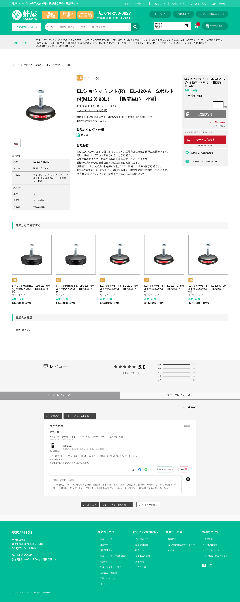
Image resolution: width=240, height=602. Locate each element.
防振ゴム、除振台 (108, 573)
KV (46, 43)
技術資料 (139, 561)
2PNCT (199, 40)
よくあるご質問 (198, 3)
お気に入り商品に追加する (202, 153)
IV (59, 40)
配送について (178, 3)
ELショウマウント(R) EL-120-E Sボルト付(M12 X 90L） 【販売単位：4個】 (119, 289)
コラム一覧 (140, 567)
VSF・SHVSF (57, 43)
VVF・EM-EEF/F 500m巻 (97, 40)
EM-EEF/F (76, 40)
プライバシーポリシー (215, 550)
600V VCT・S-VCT (183, 40)
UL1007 (189, 43)
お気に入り (173, 539)
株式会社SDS (22, 532)
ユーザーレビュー (60, 395)
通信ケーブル (106, 544)
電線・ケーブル (107, 539)
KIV (218, 40)
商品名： (87, 437)
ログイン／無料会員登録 (212, 14)
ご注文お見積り (215, 26)
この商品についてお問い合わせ (204, 161)
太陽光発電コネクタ (161, 40)
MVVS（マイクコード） (120, 43)
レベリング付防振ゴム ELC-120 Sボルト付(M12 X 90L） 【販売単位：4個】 (31, 289)
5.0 (142, 366)
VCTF (210, 40)
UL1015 (200, 43)
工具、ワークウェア (109, 578)
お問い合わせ (218, 3)
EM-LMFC (118, 40)
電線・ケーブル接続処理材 (113, 556)
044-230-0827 (117, 13)
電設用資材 (105, 561)
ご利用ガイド (159, 3)
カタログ (86, 135)
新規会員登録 (141, 544)
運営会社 (208, 539)
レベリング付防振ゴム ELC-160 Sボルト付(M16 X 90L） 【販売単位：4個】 (75, 289)
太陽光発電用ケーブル (137, 40)
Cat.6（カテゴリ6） (68, 46)
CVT (38, 40)
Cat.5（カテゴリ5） (45, 46)
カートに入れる (205, 139)
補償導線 (72, 43)
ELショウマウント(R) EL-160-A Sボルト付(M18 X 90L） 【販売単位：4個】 (207, 289)
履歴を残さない (23, 330)
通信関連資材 (106, 550)
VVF (65, 40)
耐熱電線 (84, 43)
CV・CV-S (49, 40)
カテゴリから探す (27, 27)
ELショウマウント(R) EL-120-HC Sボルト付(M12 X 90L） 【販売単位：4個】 (164, 289)
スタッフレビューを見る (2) (92, 110)
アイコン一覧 (91, 78)
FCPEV (139, 43)
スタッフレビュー (180, 395)
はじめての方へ (160, 14)
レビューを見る (109, 105)
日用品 (103, 584)
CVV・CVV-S (99, 43)
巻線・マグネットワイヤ (111, 567)
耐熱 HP (166, 43)
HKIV (38, 43)
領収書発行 (183, 14)
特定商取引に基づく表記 (216, 556)
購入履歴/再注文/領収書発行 (181, 544)
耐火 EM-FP (152, 43)
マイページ (173, 550)
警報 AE (177, 43)
